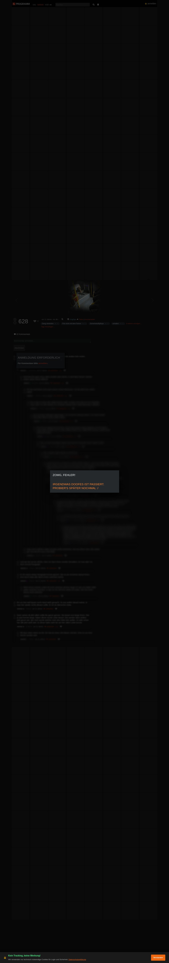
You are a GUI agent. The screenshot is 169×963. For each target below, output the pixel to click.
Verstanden (158, 958)
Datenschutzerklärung (77, 959)
